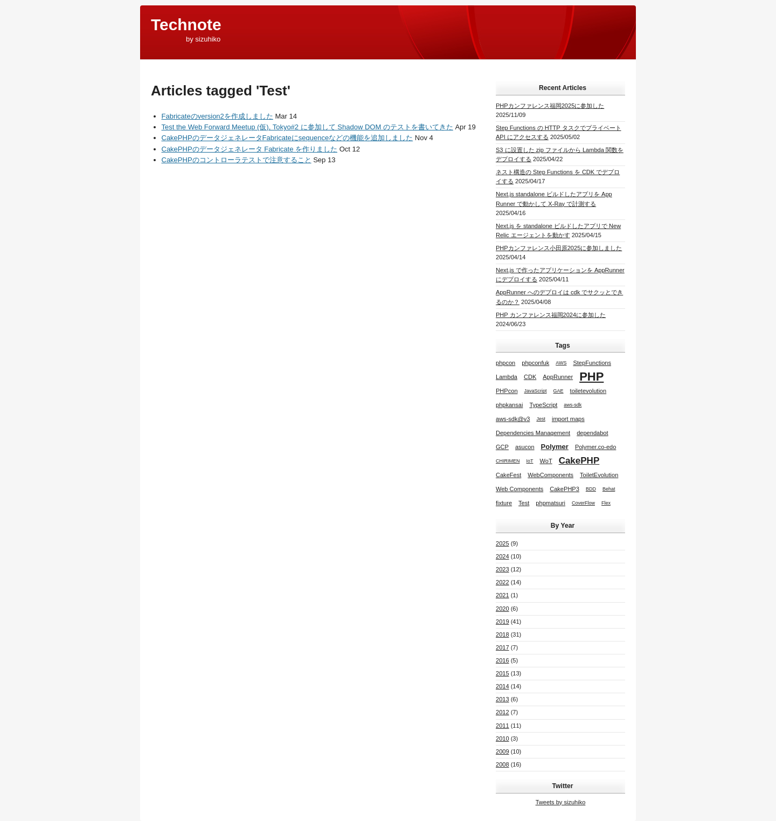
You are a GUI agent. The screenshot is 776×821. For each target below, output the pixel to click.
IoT (530, 461)
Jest (540, 419)
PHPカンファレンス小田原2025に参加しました (559, 248)
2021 (502, 595)
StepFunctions (592, 363)
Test (523, 503)
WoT (546, 461)
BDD (591, 489)
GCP (502, 447)
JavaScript (535, 391)
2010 (502, 738)
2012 (502, 712)
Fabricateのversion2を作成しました (217, 116)
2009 (502, 751)
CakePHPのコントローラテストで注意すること (236, 160)
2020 (502, 608)
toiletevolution (588, 391)
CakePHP (579, 461)
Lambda (506, 377)
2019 (502, 621)
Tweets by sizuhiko (561, 802)
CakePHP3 (564, 489)
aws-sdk (572, 405)
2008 (502, 764)
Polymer (555, 447)
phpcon (505, 363)
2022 (502, 582)
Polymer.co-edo (595, 447)
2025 (502, 543)
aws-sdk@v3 (513, 419)
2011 (502, 725)
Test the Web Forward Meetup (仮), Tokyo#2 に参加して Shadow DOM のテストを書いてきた (307, 127)
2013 (502, 699)
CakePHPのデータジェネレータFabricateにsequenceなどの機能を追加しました (287, 138)
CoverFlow (583, 503)
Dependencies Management (533, 433)
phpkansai (509, 405)
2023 (502, 569)
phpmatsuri (550, 503)
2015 (502, 673)
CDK (530, 377)
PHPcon (507, 391)
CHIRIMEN (508, 461)
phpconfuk (535, 363)
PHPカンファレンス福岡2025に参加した (550, 105)
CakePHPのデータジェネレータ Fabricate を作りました (250, 149)
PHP (591, 376)
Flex (606, 503)
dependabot (592, 433)
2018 (502, 634)
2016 (502, 660)
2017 (502, 647)
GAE (558, 391)
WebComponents (550, 475)
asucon (525, 447)
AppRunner (558, 377)
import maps (568, 419)
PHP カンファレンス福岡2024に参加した (551, 315)
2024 (502, 556)
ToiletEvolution (599, 475)
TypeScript (543, 405)
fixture (504, 503)
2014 (502, 686)
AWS (561, 362)
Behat (608, 489)
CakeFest (508, 475)
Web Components (519, 489)
